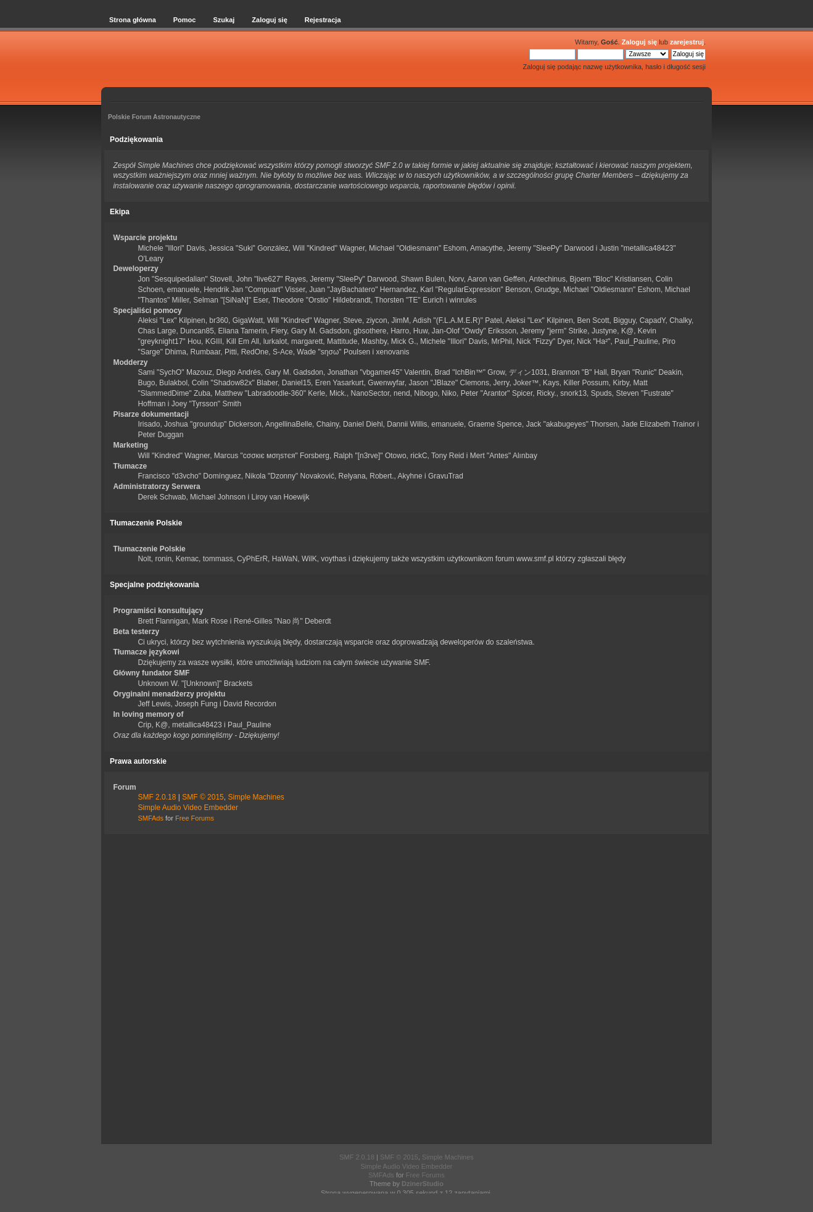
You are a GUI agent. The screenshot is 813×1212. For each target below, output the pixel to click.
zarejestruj (687, 42)
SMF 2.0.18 (157, 797)
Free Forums (194, 818)
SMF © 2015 (203, 797)
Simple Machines (256, 797)
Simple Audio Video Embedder (188, 807)
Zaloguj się (639, 42)
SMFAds (150, 818)
